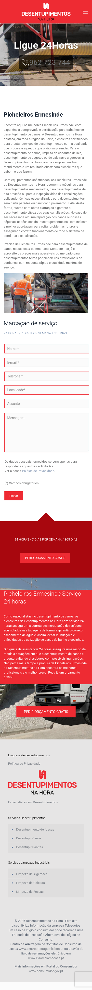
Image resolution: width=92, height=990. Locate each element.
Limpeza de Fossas (30, 891)
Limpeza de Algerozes (31, 874)
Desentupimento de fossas (35, 829)
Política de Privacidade (38, 471)
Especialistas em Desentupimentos (33, 802)
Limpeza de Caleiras (30, 883)
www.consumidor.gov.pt (46, 971)
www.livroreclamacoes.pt (46, 958)
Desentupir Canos (28, 838)
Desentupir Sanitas (29, 847)
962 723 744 (46, 62)
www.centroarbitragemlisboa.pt (41, 949)
